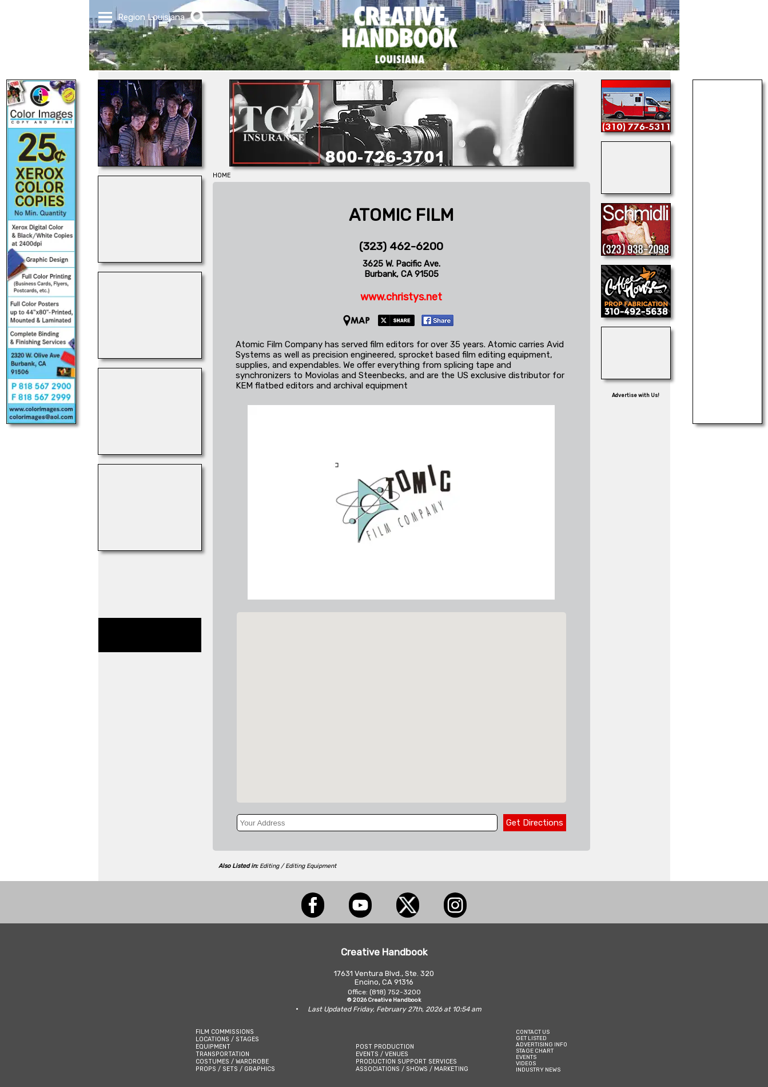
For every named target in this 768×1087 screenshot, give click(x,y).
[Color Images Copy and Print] (41, 420)
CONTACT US (533, 1032)
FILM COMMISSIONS (225, 1032)
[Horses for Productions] (636, 190)
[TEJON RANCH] (636, 376)
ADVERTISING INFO (541, 1044)
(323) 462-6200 (401, 246)
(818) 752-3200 (395, 992)
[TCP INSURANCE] (401, 163)
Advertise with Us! (635, 395)
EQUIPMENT (213, 1046)
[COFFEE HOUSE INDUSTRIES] (636, 314)
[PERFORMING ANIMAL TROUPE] (727, 420)
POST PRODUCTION (385, 1046)
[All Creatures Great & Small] (149, 547)
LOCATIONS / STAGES (227, 1039)
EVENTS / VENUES (382, 1054)
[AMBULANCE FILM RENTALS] (636, 129)
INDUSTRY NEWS (538, 1069)
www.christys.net (401, 297)
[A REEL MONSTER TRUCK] (149, 259)
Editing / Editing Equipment (298, 866)
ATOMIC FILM (401, 215)
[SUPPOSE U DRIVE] (149, 451)
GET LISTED (531, 1038)
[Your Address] (367, 822)
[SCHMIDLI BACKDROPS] (636, 252)
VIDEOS (526, 1063)
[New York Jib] (149, 163)
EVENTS (526, 1057)
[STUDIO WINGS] (149, 355)
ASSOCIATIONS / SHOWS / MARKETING (412, 1069)
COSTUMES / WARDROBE (232, 1061)
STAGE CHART (535, 1051)
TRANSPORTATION (222, 1054)
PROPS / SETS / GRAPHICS (235, 1069)
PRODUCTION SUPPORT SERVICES (406, 1061)
